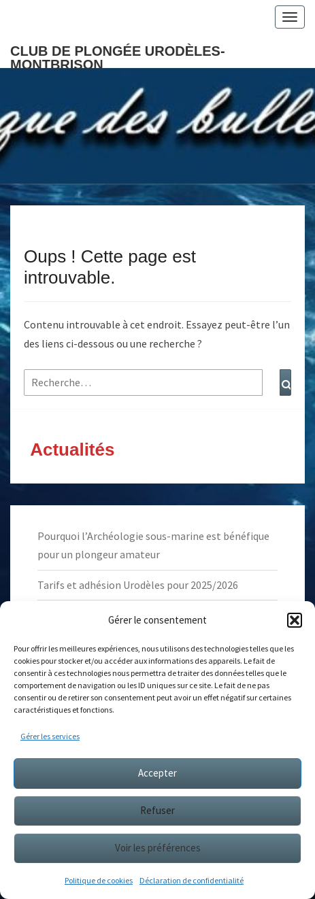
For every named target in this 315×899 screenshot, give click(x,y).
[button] (294, 620)
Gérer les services (50, 736)
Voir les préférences (158, 847)
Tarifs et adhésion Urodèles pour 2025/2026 (137, 585)
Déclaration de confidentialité (191, 880)
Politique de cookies (99, 880)
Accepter (157, 772)
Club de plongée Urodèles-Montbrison (117, 56)
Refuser (157, 810)
